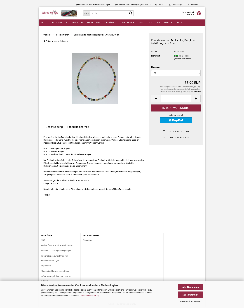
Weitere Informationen (190, 301)
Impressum (46, 266)
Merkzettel (192, 5)
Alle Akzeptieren (190, 287)
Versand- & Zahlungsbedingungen (56, 250)
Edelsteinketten (58, 22)
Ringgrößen (88, 240)
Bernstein (77, 22)
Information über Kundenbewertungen (93, 5)
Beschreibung (54, 126)
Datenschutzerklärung (89, 295)
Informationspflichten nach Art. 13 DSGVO (56, 278)
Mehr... (180, 22)
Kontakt (159, 5)
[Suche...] (86, 13)
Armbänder (110, 22)
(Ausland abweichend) (182, 59)
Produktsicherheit (78, 126)
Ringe (142, 22)
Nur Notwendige (191, 295)
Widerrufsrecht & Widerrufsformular (57, 245)
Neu (43, 22)
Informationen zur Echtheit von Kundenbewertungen (54, 258)
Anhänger (154, 22)
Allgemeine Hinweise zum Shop (55, 271)
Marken (168, 22)
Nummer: (155, 67)
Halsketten (93, 22)
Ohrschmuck (127, 22)
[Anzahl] (176, 98)
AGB (43, 240)
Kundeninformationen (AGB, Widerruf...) (132, 5)
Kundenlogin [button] (175, 5)
